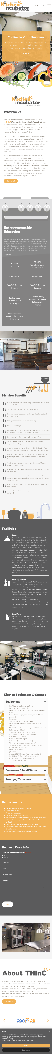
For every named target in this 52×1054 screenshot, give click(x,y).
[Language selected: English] (39, 6)
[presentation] (17, 894)
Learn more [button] (26, 1050)
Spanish (6, 858)
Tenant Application (12, 811)
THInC (8, 122)
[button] (23, 950)
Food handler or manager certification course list (22, 824)
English (6, 855)
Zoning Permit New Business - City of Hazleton (21, 831)
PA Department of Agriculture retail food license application (26, 818)
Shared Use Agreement (13, 813)
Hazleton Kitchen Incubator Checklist (18, 808)
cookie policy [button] (9, 1038)
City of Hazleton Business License (17, 815)
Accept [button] (26, 1045)
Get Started (26, 53)
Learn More (9, 1002)
